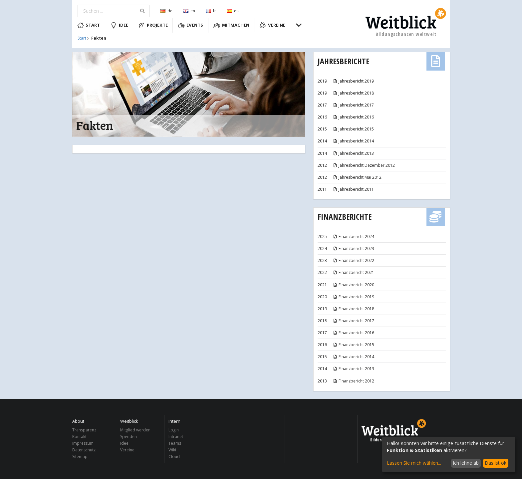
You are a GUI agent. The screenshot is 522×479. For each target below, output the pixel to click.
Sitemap (80, 456)
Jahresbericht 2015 (353, 129)
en (189, 11)
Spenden (128, 436)
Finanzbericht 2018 (353, 309)
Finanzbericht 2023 (353, 248)
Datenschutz (84, 450)
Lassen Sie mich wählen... (414, 463)
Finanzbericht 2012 (353, 381)
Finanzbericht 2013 (353, 368)
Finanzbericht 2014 (353, 356)
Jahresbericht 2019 (353, 81)
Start (88, 25)
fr (211, 11)
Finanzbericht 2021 (353, 272)
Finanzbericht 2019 (353, 297)
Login (173, 430)
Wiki (172, 450)
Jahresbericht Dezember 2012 (364, 165)
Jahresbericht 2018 (353, 93)
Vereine (272, 25)
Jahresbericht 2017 (353, 105)
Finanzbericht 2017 (353, 321)
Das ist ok (495, 463)
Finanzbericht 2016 (353, 333)
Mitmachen (231, 25)
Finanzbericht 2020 (353, 285)
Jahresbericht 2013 (353, 153)
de (166, 11)
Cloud (174, 456)
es (232, 11)
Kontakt (79, 436)
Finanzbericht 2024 (353, 236)
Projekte (153, 25)
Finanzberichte (345, 216)
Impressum (83, 443)
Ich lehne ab (466, 463)
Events (190, 25)
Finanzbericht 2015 (353, 345)
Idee (119, 25)
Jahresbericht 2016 (353, 117)
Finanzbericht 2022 (353, 260)
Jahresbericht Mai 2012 (357, 177)
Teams (174, 443)
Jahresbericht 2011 (353, 189)
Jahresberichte (343, 61)
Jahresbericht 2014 (353, 141)
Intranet (175, 436)
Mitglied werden (135, 430)
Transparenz (84, 430)
